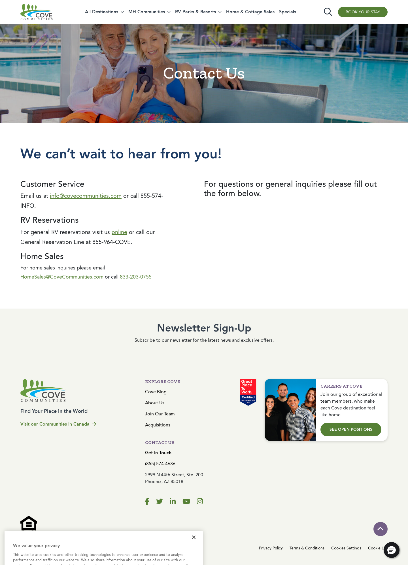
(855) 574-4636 (160, 464)
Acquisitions (157, 425)
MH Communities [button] (146, 12)
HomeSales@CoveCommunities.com (61, 276)
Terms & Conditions (307, 548)
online (119, 232)
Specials (287, 12)
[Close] (194, 542)
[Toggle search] (328, 12)
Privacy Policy (271, 548)
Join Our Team (160, 414)
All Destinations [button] (101, 12)
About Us (154, 403)
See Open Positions (351, 429)
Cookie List (378, 548)
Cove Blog (156, 392)
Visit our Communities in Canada (58, 424)
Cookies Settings (346, 548)
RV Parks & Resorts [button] (195, 12)
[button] (392, 550)
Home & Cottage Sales (250, 12)
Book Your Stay (363, 12)
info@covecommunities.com (86, 196)
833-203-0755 (136, 276)
